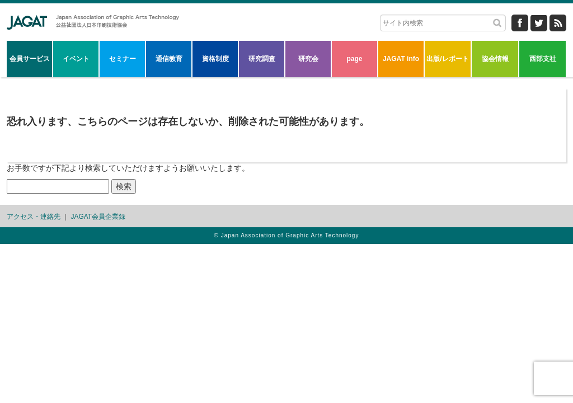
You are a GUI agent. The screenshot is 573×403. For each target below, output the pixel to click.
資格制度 (215, 59)
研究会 (308, 59)
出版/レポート (447, 59)
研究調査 (261, 59)
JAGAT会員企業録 (98, 217)
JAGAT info (401, 59)
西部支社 (542, 59)
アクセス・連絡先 (33, 217)
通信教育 (169, 59)
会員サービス (30, 59)
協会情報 (495, 59)
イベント (76, 59)
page (354, 59)
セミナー (122, 59)
